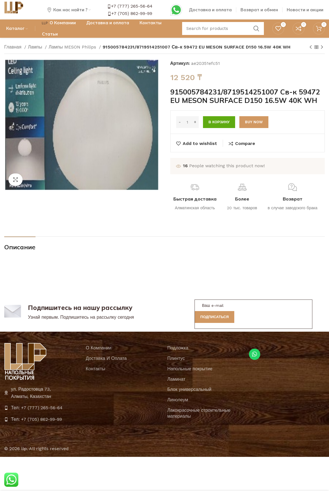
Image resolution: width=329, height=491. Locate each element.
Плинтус (176, 365)
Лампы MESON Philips (73, 54)
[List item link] (42, 415)
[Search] (223, 35)
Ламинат (176, 386)
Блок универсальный (189, 397)
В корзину (219, 129)
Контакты (95, 376)
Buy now (254, 129)
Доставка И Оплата (106, 365)
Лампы (36, 54)
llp (24, 456)
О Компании (98, 355)
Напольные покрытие (190, 376)
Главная (13, 54)
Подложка (178, 355)
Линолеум (177, 407)
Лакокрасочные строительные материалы (199, 420)
